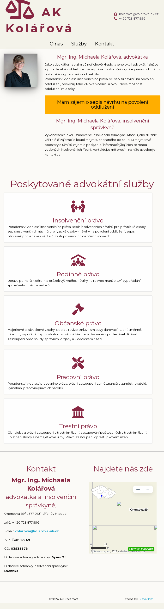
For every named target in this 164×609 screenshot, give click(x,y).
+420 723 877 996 (132, 18)
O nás (56, 44)
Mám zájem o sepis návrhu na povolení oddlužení (102, 104)
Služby (79, 44)
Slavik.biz (146, 599)
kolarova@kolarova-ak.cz (138, 14)
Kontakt (104, 44)
